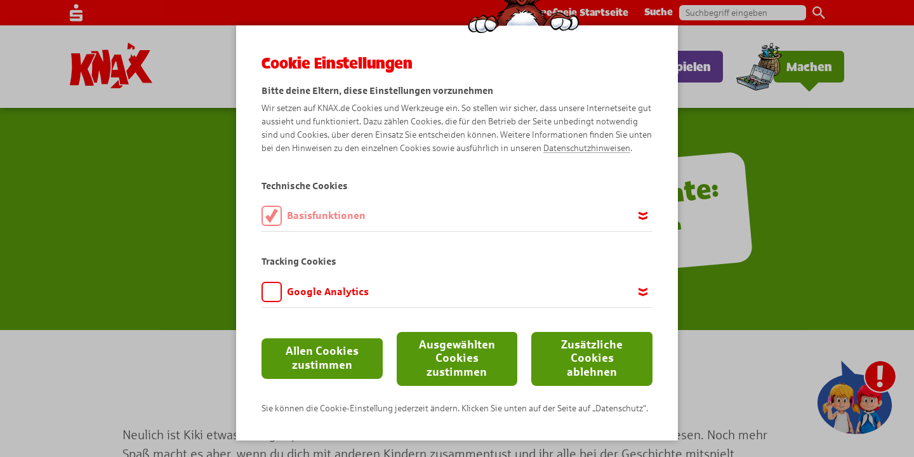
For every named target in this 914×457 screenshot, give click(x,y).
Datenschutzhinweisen (586, 148)
